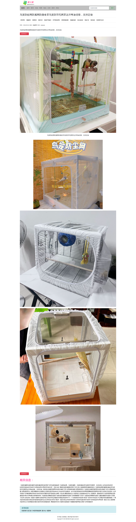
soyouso (43, 25)
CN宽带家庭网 (36, 511)
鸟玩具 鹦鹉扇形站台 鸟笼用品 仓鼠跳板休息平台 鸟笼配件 (78, 493)
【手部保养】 (56, 20)
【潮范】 (35, 20)
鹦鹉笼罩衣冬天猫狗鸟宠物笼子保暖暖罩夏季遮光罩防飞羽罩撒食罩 (72, 502)
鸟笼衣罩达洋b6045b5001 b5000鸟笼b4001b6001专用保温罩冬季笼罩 (81, 500)
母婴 (40, 8)
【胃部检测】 (65, 20)
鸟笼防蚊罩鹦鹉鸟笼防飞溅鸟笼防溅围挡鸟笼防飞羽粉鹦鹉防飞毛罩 (63, 495)
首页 (23, 8)
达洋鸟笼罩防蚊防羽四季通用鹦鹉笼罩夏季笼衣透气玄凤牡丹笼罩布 (91, 491)
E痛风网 (24, 511)
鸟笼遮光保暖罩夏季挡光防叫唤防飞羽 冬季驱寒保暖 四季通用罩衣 (63, 489)
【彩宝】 (40, 20)
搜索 (112, 8)
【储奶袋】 (73, 20)
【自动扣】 (80, 20)
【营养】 (23, 20)
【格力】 (87, 20)
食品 (44, 8)
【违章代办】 (100, 20)
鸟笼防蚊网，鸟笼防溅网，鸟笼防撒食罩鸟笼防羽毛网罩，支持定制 (81, 485)
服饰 (28, 8)
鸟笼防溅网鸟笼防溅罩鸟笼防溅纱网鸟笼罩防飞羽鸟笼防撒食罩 (40, 485)
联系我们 (64, 516)
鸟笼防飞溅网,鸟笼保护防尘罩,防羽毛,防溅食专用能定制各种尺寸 (50, 497)
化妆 (36, 8)
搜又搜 (29, 511)
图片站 (44, 511)
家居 (53, 8)
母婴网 (49, 511)
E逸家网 (35, 25)
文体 (49, 8)
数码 (32, 8)
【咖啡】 (29, 20)
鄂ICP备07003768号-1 (73, 516)
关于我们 (59, 516)
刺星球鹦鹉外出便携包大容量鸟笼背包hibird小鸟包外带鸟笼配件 (50, 491)
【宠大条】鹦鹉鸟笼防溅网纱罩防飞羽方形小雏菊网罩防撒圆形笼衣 (74, 487)
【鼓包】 (93, 20)
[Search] (99, 8)
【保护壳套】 (47, 20)
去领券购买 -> (24, 33)
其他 (57, 8)
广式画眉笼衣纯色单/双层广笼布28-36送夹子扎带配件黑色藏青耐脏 (91, 497)
